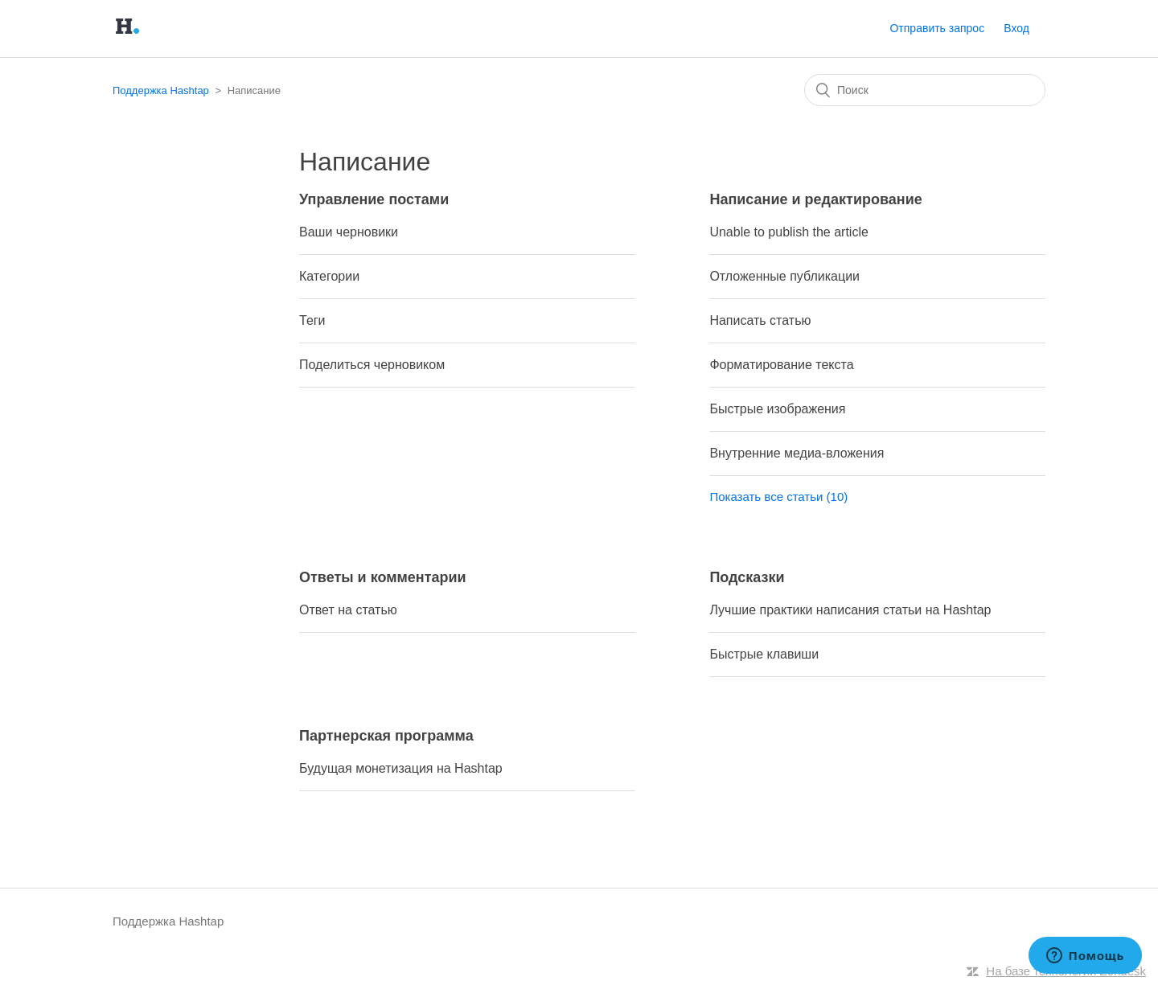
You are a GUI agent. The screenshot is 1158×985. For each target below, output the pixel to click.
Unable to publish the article (788, 232)
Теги (312, 320)
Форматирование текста (781, 364)
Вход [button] (1016, 28)
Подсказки (746, 577)
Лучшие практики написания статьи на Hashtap (850, 610)
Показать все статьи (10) (778, 496)
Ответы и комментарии (382, 577)
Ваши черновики (348, 232)
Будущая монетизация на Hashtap (401, 768)
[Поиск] (924, 90)
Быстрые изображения (777, 409)
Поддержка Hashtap (161, 90)
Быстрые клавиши (764, 654)
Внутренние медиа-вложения (796, 453)
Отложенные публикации (784, 276)
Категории (329, 276)
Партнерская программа (386, 736)
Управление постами (374, 199)
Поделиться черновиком (372, 364)
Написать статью (760, 320)
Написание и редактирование (815, 199)
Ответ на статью (348, 610)
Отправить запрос (936, 28)
